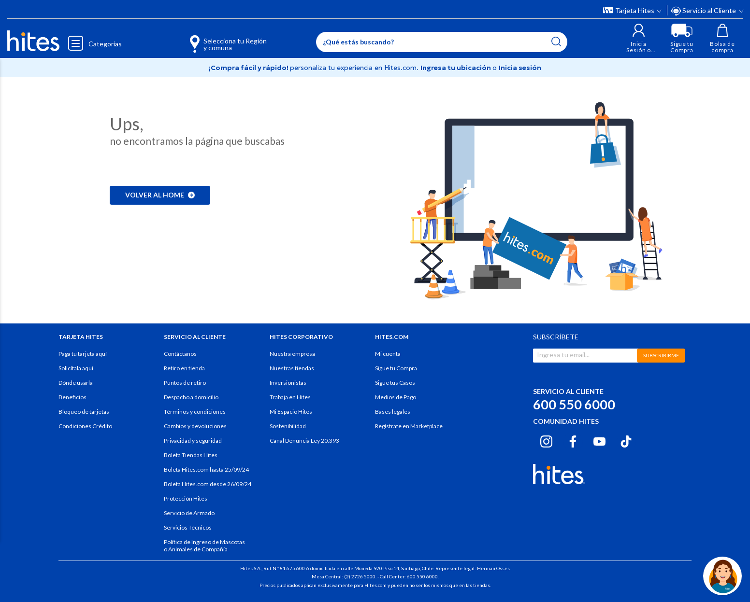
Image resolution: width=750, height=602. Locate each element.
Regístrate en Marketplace (409, 426)
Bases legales (392, 411)
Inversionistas (288, 382)
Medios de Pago (395, 397)
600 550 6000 (574, 404)
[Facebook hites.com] (573, 440)
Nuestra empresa (292, 353)
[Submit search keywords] (556, 41)
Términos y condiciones (195, 411)
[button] (638, 38)
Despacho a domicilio (191, 397)
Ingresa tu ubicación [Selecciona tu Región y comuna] (456, 67)
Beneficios (72, 397)
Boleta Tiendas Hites (190, 455)
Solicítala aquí (75, 368)
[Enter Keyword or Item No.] (441, 42)
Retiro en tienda (184, 368)
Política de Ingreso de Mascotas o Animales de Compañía (204, 545)
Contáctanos (180, 353)
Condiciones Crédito (85, 426)
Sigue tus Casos (395, 382)
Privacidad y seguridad (193, 440)
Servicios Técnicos (188, 527)
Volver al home (160, 195)
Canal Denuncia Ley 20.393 (304, 440)
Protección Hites (185, 498)
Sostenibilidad (288, 426)
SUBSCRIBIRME (661, 355)
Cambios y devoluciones (195, 426)
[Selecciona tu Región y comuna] (214, 38)
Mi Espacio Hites (291, 411)
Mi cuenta (388, 353)
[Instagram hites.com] (546, 440)
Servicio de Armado (189, 513)
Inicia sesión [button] (520, 67)
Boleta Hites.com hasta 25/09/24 (206, 469)
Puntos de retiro (185, 382)
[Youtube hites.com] (599, 440)
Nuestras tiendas (292, 368)
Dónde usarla (75, 382)
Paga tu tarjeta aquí (82, 353)
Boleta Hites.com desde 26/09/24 (207, 484)
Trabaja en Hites (290, 397)
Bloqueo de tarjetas (83, 411)
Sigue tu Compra (396, 368)
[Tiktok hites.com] (626, 440)
